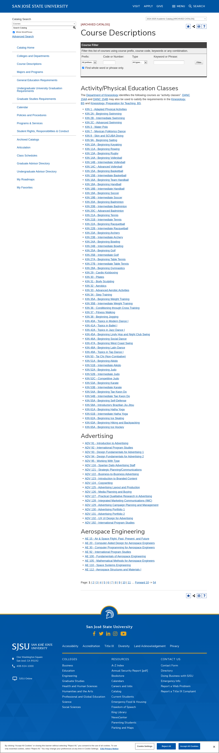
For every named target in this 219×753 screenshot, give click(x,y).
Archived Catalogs (28, 139)
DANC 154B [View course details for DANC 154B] (100, 99)
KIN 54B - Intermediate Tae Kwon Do (107, 396)
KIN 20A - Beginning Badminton (104, 202)
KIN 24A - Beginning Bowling (102, 241)
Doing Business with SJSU (177, 676)
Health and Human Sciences (79, 686)
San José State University (40, 6)
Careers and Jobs (121, 686)
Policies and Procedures (31, 115)
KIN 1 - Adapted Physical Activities (106, 109)
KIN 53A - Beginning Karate (102, 382)
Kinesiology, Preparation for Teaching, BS (115, 103)
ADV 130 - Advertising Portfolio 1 (105, 509)
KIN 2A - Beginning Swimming (103, 113)
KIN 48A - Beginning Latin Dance (105, 347)
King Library (119, 712)
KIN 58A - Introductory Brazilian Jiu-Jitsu (109, 405)
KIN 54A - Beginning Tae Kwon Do (106, 391)
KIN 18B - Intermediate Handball (105, 188)
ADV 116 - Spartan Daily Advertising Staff (110, 465)
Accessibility (70, 646)
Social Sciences (71, 707)
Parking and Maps (122, 728)
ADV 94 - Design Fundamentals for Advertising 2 (114, 456)
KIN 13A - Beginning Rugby (101, 153)
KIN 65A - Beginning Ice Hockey (104, 427)
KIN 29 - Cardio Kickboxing (101, 272)
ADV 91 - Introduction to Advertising (106, 443)
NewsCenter (119, 717)
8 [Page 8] (115, 582)
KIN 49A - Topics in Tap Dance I (104, 352)
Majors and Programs (30, 72)
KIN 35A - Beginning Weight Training (107, 299)
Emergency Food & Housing (128, 702)
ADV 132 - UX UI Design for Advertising (109, 518)
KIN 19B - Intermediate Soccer (103, 197)
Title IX (109, 646)
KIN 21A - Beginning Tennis (101, 215)
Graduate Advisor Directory (33, 163)
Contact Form (169, 665)
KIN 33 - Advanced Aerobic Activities (107, 290)
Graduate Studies (73, 681)
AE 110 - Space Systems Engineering (108, 565)
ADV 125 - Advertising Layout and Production (112, 487)
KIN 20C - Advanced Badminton (104, 210)
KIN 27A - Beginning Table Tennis (105, 259)
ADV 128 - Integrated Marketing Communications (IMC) (118, 500)
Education (68, 670)
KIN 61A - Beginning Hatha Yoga (105, 409)
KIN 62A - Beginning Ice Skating (104, 418)
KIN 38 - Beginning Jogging (101, 316)
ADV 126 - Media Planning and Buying (108, 491)
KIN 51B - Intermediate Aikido (103, 365)
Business (67, 665)
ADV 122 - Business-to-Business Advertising (112, 474)
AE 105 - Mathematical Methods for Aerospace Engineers (120, 560)
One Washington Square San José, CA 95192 (30, 658)
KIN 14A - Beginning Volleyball (103, 157)
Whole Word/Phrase (24, 32)
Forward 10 (142, 582)
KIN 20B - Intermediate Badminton (106, 206)
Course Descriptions (29, 63)
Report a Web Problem (175, 686)
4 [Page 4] (100, 582)
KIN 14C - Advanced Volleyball (103, 166)
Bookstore (117, 676)
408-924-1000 (25, 666)
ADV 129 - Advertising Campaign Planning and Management (121, 505)
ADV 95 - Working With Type (102, 460)
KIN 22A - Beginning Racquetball (105, 224)
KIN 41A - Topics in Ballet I (101, 325)
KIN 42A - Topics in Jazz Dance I (105, 330)
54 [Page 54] (154, 582)
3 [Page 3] (97, 582)
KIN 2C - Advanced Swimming (103, 122)
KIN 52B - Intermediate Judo (102, 374)
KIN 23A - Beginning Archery (102, 232)
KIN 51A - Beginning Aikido (101, 360)
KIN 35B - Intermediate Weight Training (109, 303)
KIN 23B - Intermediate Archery (104, 237)
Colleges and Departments (33, 56)
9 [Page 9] (119, 582)
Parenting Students (123, 722)
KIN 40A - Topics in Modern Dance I (107, 321)
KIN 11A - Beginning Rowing (102, 149)
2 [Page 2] (93, 582)
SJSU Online (25, 678)
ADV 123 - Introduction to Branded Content (111, 478)
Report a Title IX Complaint (178, 691)
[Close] (214, 746)
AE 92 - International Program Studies (108, 551)
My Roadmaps (26, 179)
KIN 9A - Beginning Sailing (101, 140)
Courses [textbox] (16, 24)
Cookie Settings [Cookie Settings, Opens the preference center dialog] (144, 746)
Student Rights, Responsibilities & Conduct (43, 131)
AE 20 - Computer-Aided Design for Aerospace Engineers (120, 543)
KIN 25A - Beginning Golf (100, 250)
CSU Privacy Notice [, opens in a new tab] (109, 749)
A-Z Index (117, 665)
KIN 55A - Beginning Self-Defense (105, 400)
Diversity (124, 646)
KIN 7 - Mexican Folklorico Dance (105, 131)
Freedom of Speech (123, 707)
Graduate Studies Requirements (36, 98)
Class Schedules (27, 155)
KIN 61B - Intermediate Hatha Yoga (106, 413)
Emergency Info (170, 681)
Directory (167, 670)
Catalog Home (25, 47)
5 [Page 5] (104, 582)
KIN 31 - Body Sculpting (99, 281)
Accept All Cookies (189, 746)
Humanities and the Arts (77, 691)
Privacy (174, 646)
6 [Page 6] (108, 582)
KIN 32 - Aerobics (95, 285)
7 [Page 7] (112, 582)
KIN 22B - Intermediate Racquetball (106, 228)
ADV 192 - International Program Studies (110, 522)
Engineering (69, 676)
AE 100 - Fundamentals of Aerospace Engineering (115, 556)
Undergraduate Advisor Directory (37, 171)
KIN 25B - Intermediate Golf (102, 254)
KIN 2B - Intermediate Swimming (105, 118)
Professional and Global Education (83, 697)
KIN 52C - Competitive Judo (102, 378)
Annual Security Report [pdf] (129, 670)
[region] (136, 6)
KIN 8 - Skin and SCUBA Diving (104, 135)
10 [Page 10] (123, 582)
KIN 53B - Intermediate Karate (103, 387)
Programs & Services (30, 123)
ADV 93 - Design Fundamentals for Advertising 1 (114, 452)
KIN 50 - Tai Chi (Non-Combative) (105, 356)
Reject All (166, 746)
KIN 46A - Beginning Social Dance (106, 338)
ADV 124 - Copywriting (99, 482)
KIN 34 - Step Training (98, 294)
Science (66, 702)
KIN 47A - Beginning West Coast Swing (109, 343)
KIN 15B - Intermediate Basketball (105, 175)
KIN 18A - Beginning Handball (103, 184)
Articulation (23, 147)
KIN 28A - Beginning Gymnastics (105, 268)
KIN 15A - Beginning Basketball (104, 171)
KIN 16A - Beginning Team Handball (107, 179)
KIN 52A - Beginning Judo (100, 369)
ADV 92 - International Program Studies (109, 447)
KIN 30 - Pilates (94, 277)
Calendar (22, 107)
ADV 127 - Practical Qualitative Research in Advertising (118, 496)
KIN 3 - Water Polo (96, 126)
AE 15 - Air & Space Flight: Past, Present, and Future (117, 538)
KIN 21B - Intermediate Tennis (103, 219)
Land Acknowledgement (150, 646)
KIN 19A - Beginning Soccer (102, 193)
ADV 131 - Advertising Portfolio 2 (105, 513)
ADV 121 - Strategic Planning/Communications (113, 469)
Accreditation (91, 646)
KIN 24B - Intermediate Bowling (104, 246)
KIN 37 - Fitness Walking (100, 312)
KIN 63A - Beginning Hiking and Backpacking (112, 422)
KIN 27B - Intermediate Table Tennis (107, 263)
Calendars (117, 681)
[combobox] (176, 19)
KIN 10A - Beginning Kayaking (103, 144)
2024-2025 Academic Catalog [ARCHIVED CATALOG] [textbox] (170, 19)
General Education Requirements (37, 80)
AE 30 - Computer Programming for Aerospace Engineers (120, 547)
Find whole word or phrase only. (104, 67)
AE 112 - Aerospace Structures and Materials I (113, 569)
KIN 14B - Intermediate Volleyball (105, 162)
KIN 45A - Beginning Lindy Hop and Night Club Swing (117, 334)
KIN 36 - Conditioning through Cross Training (112, 307)
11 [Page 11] (129, 582)
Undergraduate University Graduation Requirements (39, 90)
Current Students (122, 697)
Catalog (116, 691)
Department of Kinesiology (102, 95)
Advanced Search (23, 36)
